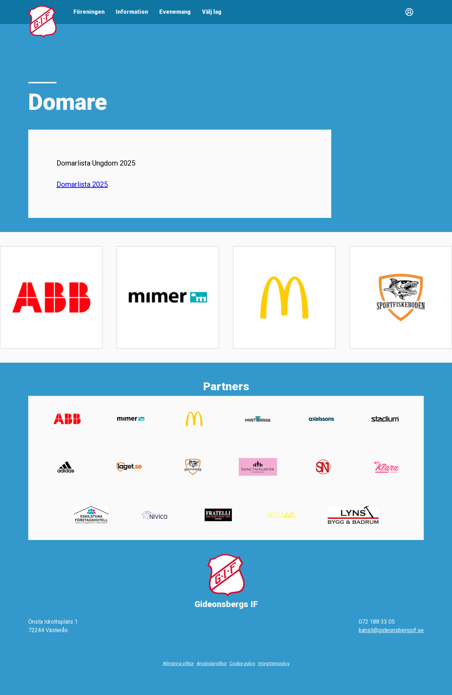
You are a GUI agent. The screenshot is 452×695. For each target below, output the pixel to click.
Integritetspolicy (274, 663)
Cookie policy (242, 663)
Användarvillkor (212, 663)
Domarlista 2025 (82, 184)
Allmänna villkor (178, 663)
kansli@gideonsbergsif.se (391, 630)
